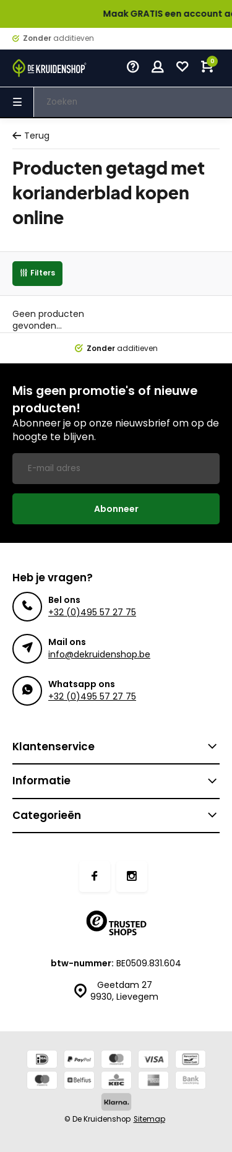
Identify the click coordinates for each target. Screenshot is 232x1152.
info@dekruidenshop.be (99, 654)
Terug (30, 136)
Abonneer (116, 509)
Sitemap (149, 1119)
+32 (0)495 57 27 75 (92, 612)
